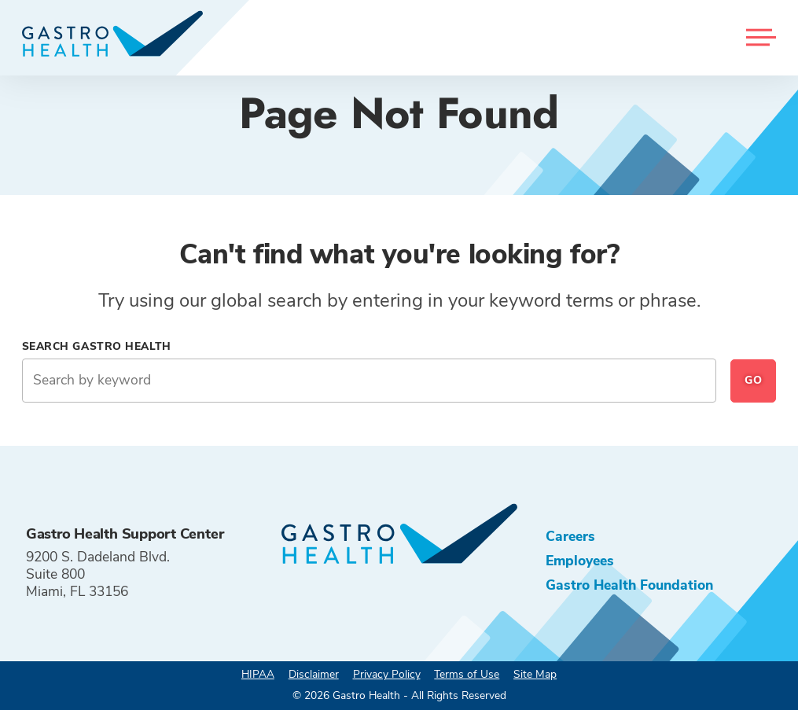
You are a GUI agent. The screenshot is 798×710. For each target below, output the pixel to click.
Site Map (535, 674)
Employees (580, 560)
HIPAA (257, 674)
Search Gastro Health (96, 346)
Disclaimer (314, 674)
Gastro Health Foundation (629, 585)
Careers (570, 536)
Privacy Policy (387, 674)
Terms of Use (466, 674)
